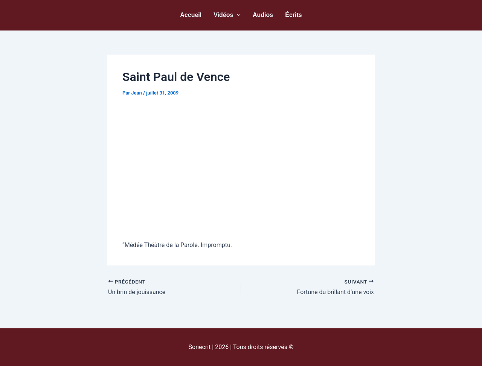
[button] (237, 15)
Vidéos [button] (227, 15)
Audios (263, 15)
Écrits (293, 15)
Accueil (190, 15)
